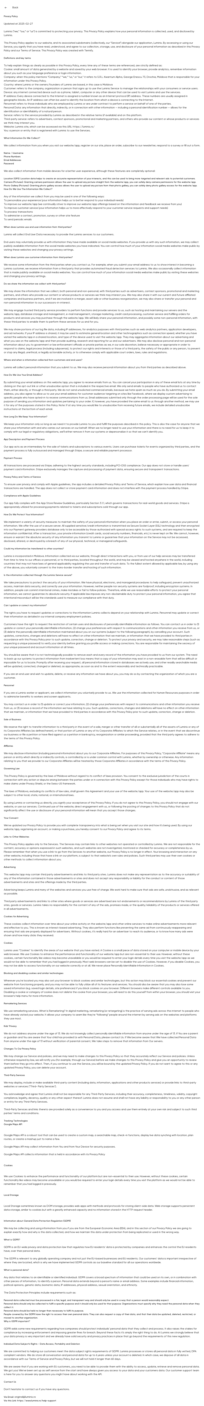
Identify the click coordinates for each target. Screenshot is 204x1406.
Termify (88, 50)
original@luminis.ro (25, 1397)
